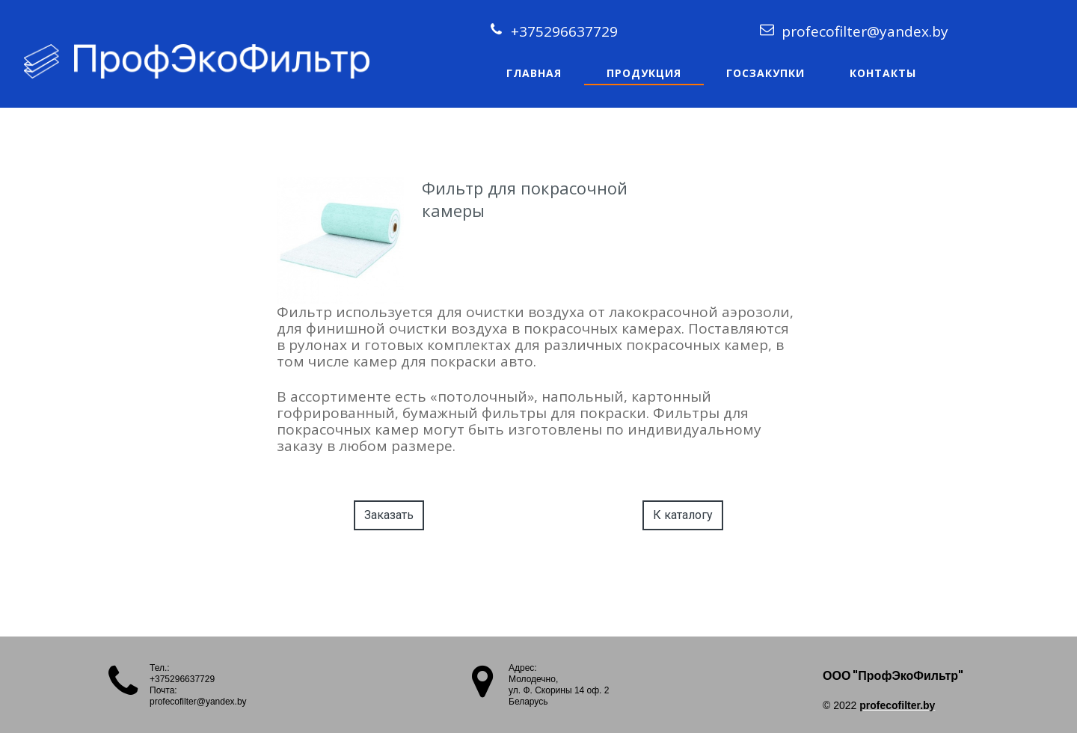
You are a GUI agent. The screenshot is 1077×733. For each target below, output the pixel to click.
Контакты (883, 73)
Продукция (644, 73)
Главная (534, 73)
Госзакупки (765, 73)
